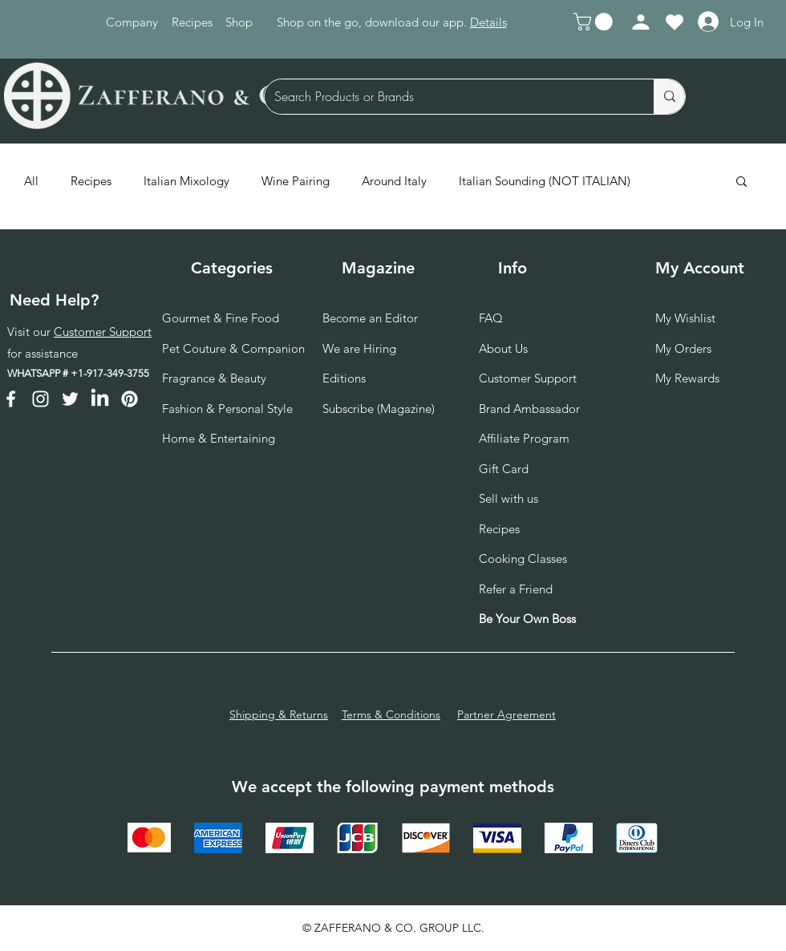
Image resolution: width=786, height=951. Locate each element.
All (31, 180)
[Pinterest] (129, 399)
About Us (503, 348)
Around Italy (394, 180)
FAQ (491, 318)
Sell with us (508, 498)
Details (488, 22)
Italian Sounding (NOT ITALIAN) (544, 180)
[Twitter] (70, 399)
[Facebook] (11, 399)
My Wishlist (685, 318)
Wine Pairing (295, 180)
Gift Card (504, 468)
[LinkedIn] (100, 399)
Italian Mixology (186, 180)
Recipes (91, 180)
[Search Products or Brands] (447, 96)
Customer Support (103, 331)
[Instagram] (40, 399)
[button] (595, 21)
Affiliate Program (524, 438)
